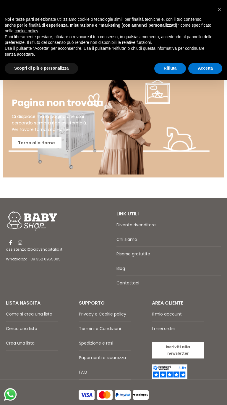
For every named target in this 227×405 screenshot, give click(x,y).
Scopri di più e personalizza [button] (41, 68)
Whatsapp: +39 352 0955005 (33, 251)
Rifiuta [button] (170, 68)
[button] (178, 341)
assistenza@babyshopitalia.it (34, 241)
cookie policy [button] (26, 30)
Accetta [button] (205, 68)
